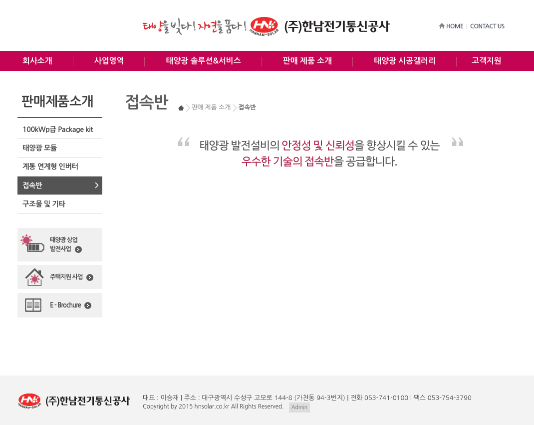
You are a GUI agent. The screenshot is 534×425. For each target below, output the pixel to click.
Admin (299, 407)
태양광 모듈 (39, 148)
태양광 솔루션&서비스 (203, 60)
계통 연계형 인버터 (50, 166)
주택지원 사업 (71, 277)
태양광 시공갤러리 (405, 60)
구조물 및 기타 (43, 204)
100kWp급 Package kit (57, 129)
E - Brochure (70, 305)
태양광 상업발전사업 (66, 245)
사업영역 (109, 60)
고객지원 (487, 60)
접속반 (32, 185)
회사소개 (37, 60)
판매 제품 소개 (307, 60)
